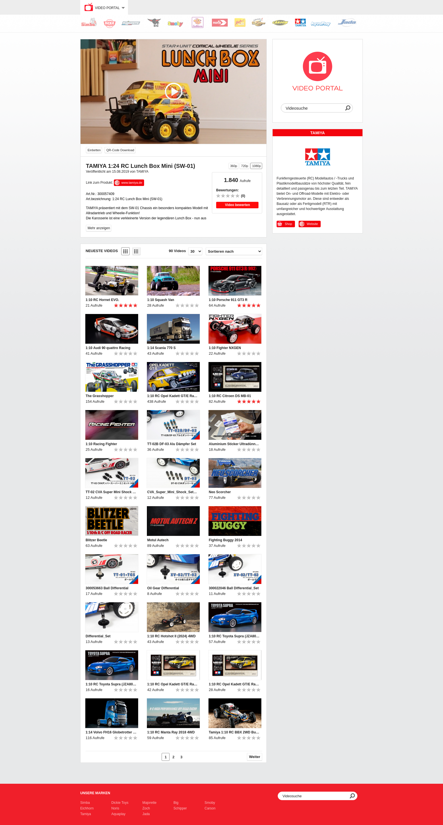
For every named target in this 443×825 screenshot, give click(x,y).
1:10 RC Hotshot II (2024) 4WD (171, 636)
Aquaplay (118, 814)
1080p (256, 166)
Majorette (149, 803)
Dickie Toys (119, 803)
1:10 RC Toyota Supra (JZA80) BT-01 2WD (234, 636)
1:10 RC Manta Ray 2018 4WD (171, 732)
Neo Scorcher (220, 492)
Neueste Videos (102, 251)
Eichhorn (87, 808)
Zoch (146, 808)
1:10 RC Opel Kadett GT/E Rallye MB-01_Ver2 (172, 684)
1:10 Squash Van (160, 300)
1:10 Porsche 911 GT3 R (228, 300)
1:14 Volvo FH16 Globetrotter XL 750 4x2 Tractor (111, 732)
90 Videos (177, 251)
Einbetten (94, 150)
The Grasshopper (100, 396)
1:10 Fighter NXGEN (225, 348)
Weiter (254, 757)
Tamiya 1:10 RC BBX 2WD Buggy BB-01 (234, 732)
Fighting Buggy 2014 (225, 540)
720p (244, 166)
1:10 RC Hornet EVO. (102, 300)
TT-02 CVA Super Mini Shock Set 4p (111, 492)
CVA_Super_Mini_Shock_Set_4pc (172, 492)
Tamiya (85, 814)
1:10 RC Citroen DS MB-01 (230, 396)
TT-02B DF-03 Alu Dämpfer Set (171, 444)
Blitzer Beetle (96, 540)
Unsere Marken (95, 793)
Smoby (210, 803)
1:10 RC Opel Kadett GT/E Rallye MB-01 (172, 396)
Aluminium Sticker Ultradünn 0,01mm (234, 444)
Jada (146, 814)
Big (175, 803)
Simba (85, 803)
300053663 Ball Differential (107, 588)
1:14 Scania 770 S (161, 348)
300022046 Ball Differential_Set (234, 588)
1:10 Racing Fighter (101, 444)
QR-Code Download (120, 150)
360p (233, 166)
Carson (210, 808)
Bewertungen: (227, 190)
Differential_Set (98, 636)
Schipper (180, 808)
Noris (115, 808)
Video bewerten (237, 205)
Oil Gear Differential (163, 588)
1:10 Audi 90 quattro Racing (108, 348)
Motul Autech (158, 540)
